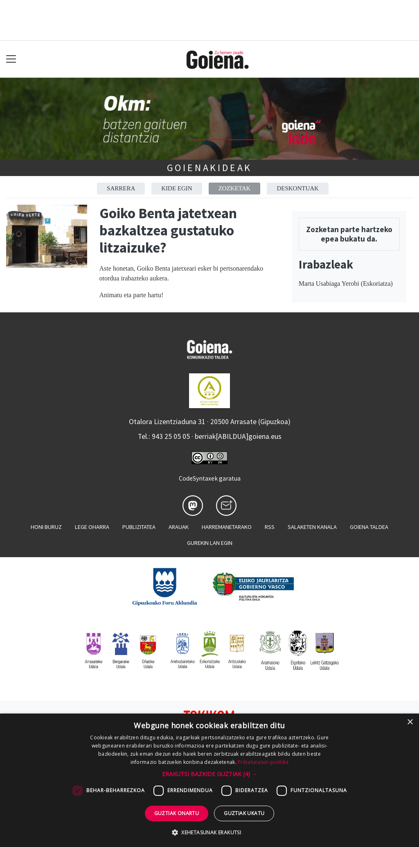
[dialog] (209, 780)
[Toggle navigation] (11, 59)
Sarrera (121, 188)
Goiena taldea (369, 527)
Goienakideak (209, 167)
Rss (270, 527)
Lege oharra (92, 527)
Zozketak (235, 188)
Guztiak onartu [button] (176, 813)
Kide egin (176, 188)
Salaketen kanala (312, 527)
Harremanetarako (227, 527)
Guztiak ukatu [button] (244, 813)
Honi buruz (46, 527)
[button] (209, 774)
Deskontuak (298, 188)
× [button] (410, 722)
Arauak (179, 527)
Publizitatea (138, 527)
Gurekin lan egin (209, 543)
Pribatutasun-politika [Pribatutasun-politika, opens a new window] (263, 762)
